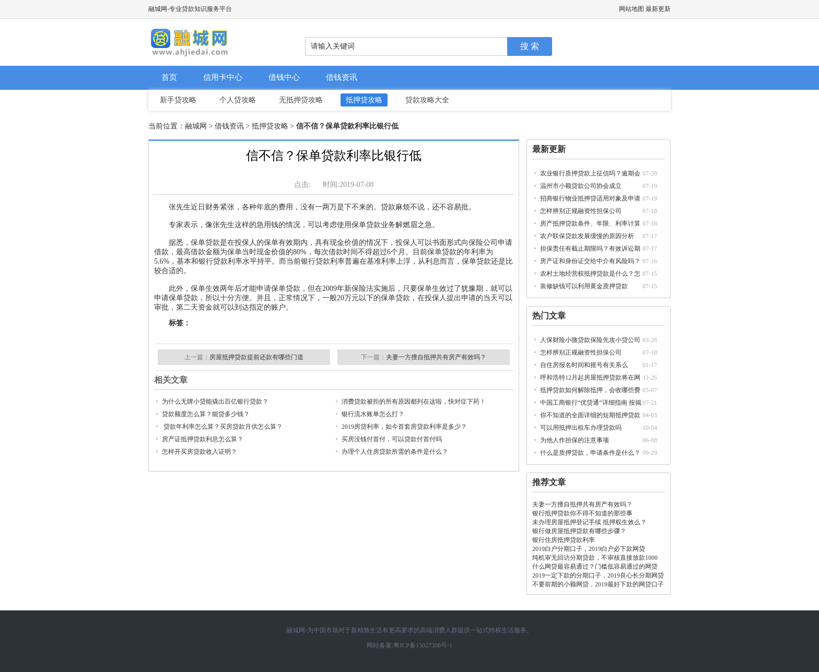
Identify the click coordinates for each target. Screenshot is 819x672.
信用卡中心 (222, 77)
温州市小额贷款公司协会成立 (581, 186)
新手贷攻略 (178, 100)
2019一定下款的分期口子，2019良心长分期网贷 (598, 575)
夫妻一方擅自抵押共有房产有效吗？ (582, 504)
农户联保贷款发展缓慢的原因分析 (587, 236)
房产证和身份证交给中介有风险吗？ (590, 261)
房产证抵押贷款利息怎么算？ (202, 439)
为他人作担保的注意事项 (574, 440)
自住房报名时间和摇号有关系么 (584, 365)
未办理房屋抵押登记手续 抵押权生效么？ (589, 522)
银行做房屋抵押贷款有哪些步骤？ (579, 531)
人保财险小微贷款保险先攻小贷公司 (590, 340)
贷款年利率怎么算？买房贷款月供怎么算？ (222, 426)
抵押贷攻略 (364, 100)
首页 (169, 77)
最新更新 (658, 9)
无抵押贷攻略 (301, 100)
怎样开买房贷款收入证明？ (199, 451)
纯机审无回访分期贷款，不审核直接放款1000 (595, 557)
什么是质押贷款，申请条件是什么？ (590, 452)
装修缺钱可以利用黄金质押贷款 (584, 286)
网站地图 (631, 9)
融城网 (196, 126)
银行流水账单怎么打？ (373, 414)
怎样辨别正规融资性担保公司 (581, 211)
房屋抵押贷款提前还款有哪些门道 (256, 357)
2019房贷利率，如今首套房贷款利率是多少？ (404, 426)
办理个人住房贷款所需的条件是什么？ (395, 451)
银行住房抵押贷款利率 (563, 540)
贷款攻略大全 (427, 100)
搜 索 (529, 46)
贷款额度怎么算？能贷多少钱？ (206, 414)
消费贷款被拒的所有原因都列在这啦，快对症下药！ (414, 401)
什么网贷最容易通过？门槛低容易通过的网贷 (595, 566)
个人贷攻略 (237, 100)
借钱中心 (284, 77)
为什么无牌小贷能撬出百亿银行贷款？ (215, 401)
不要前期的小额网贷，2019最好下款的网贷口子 (598, 584)
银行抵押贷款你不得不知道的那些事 (582, 513)
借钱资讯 (341, 77)
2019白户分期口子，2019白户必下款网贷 (588, 548)
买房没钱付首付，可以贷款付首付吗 (392, 439)
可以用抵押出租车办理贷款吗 (581, 427)
